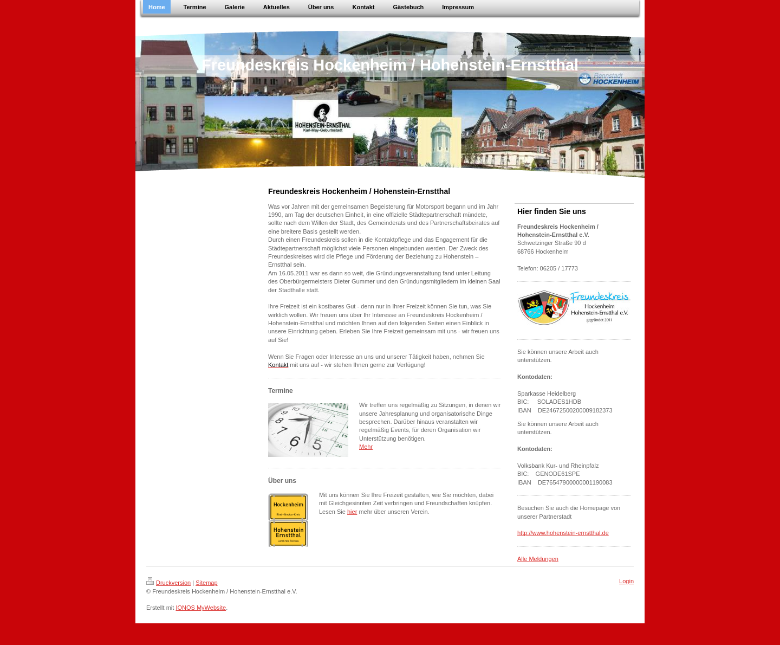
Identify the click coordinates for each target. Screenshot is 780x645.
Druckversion (168, 582)
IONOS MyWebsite (201, 607)
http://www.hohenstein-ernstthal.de (563, 533)
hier (352, 511)
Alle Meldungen (537, 559)
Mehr (366, 446)
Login (626, 581)
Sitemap (206, 582)
